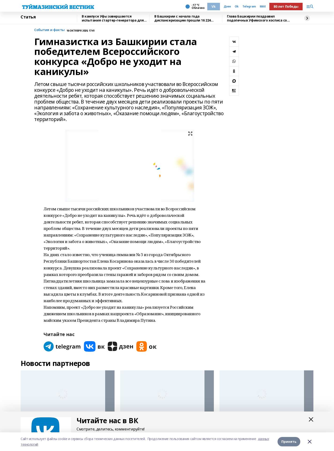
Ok (237, 6)
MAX (263, 6)
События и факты (49, 30)
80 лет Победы (286, 6)
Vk (213, 6)
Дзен (227, 6)
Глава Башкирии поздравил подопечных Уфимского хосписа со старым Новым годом (257, 18)
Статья (28, 17)
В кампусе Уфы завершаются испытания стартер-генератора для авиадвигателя (113, 18)
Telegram (249, 6)
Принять (289, 441)
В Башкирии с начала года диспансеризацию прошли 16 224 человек (182, 18)
